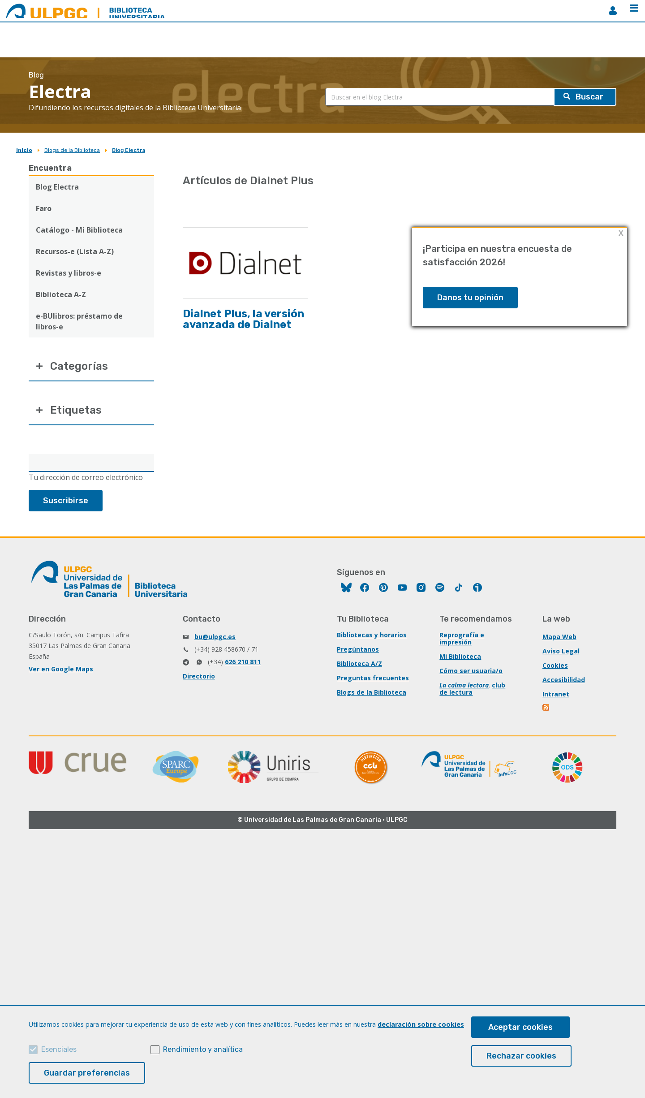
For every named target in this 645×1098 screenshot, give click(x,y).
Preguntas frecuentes (373, 678)
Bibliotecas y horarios (372, 635)
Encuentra (50, 168)
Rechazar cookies (521, 1056)
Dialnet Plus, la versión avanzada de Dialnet (243, 319)
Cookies (555, 665)
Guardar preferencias (87, 1073)
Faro (44, 208)
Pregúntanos (358, 649)
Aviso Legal (561, 651)
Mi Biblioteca (460, 656)
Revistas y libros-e (68, 273)
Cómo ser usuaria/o (471, 670)
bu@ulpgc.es (215, 636)
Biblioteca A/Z (359, 663)
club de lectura (472, 688)
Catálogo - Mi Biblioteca (79, 230)
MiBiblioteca (612, 10)
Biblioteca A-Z (61, 294)
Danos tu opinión (470, 298)
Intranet (555, 694)
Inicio (24, 150)
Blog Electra (128, 150)
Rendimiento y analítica (203, 1049)
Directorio (199, 676)
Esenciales (59, 1049)
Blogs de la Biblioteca (72, 150)
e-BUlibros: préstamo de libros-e (79, 321)
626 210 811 (243, 661)
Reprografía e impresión (461, 638)
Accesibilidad (563, 679)
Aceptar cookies (520, 1027)
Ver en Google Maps (61, 669)
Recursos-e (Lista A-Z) (75, 251)
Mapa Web (559, 636)
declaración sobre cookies (421, 1024)
